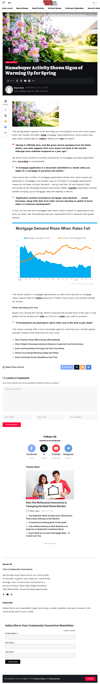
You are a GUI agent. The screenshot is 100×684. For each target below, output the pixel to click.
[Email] (25, 81)
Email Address (11, 636)
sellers (43, 138)
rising (44, 135)
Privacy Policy (40, 679)
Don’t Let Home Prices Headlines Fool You (36, 356)
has (62, 138)
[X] (44, 455)
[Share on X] (21, 81)
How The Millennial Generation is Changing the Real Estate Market (48, 507)
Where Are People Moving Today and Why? (37, 352)
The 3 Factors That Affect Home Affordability (38, 339)
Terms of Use (56, 679)
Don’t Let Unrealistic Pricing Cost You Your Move (40, 347)
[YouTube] (7, 598)
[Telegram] (68, 455)
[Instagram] (11, 598)
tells (42, 315)
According (23, 161)
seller (63, 315)
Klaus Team (20, 87)
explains (73, 187)
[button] (90, 679)
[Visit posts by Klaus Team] (9, 89)
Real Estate (11, 62)
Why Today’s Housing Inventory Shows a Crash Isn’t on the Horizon (49, 343)
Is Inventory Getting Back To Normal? (48, 525)
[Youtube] (56, 455)
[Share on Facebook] (17, 81)
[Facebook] (32, 455)
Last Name (9, 655)
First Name (9, 646)
